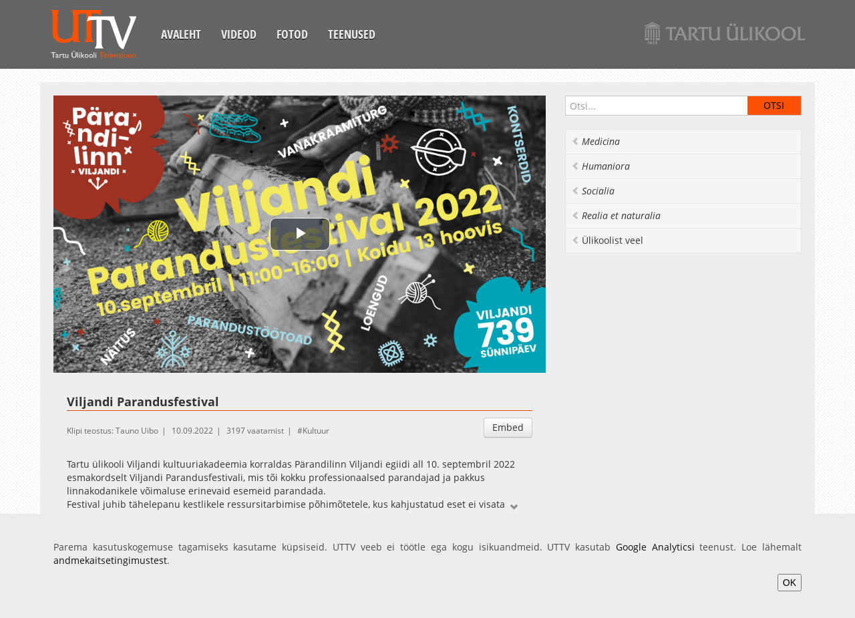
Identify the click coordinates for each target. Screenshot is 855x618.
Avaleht (181, 34)
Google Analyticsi (655, 546)
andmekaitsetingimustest (110, 560)
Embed (508, 427)
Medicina (595, 141)
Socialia (593, 190)
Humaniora (600, 166)
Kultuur (316, 430)
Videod (238, 34)
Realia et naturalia (616, 215)
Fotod (292, 34)
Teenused (351, 34)
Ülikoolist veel (607, 240)
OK (789, 582)
